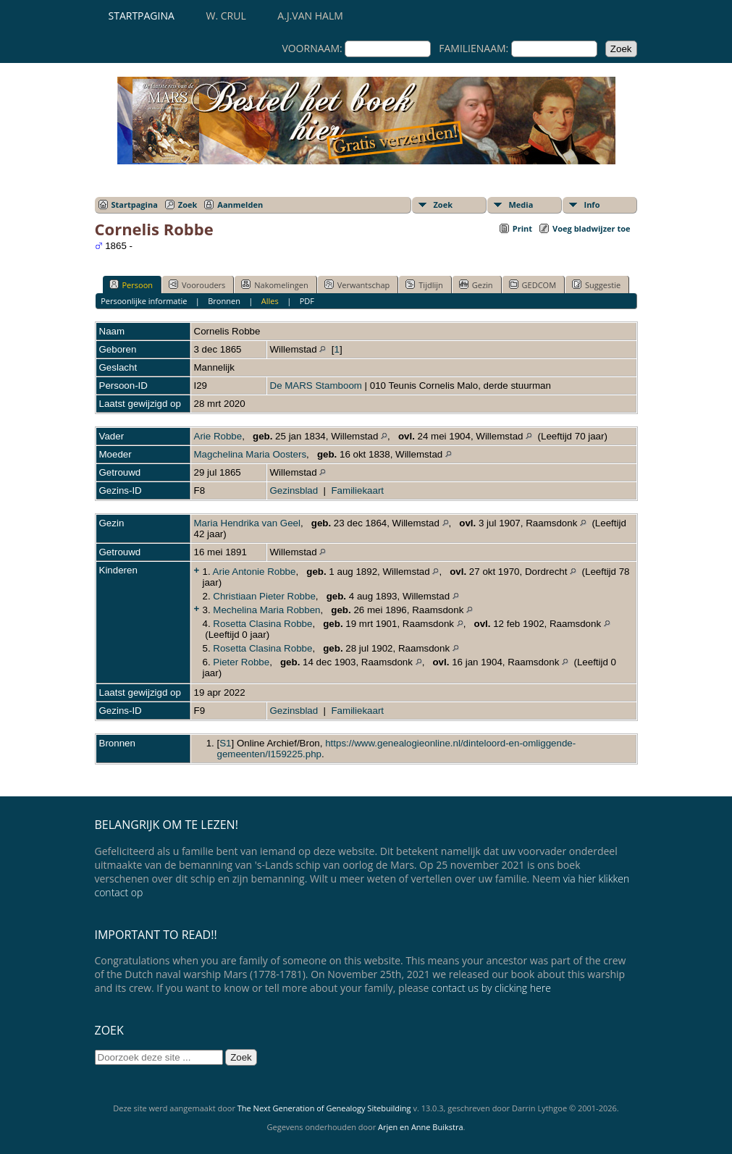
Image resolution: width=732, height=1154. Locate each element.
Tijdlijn (423, 284)
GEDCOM (532, 284)
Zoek (188, 204)
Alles (270, 300)
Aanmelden (240, 204)
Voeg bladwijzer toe (591, 228)
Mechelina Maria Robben (266, 610)
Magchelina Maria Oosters (250, 454)
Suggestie (596, 284)
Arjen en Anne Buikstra (420, 1126)
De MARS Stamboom (316, 385)
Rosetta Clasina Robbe (262, 623)
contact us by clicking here (491, 988)
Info (592, 204)
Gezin (476, 284)
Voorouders (197, 284)
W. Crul (226, 15)
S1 (225, 743)
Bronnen (224, 300)
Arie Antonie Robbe (254, 571)
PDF (307, 300)
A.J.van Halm (309, 15)
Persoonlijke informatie (144, 300)
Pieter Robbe (241, 662)
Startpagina (141, 15)
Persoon (131, 284)
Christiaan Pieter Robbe (264, 596)
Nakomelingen (274, 284)
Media (521, 204)
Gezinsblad (294, 490)
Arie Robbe (218, 436)
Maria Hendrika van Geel (247, 523)
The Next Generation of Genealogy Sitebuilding (324, 1108)
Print (522, 228)
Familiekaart (357, 490)
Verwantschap (357, 284)
